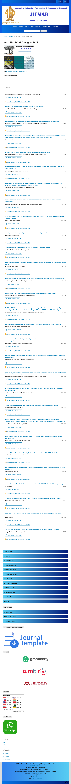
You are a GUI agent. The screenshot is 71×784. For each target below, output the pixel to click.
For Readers (6, 753)
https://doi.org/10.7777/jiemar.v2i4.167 (18, 211)
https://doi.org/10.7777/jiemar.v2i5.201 (18, 479)
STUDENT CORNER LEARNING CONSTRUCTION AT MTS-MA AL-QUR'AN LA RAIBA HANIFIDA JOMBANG (33, 498)
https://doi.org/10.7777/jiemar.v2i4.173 (18, 334)
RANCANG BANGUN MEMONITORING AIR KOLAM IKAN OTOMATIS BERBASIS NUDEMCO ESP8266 (32, 529)
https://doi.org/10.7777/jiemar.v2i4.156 (18, 102)
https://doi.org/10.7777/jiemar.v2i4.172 (18, 274)
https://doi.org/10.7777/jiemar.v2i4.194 (18, 462)
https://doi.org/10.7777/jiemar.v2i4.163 (18, 162)
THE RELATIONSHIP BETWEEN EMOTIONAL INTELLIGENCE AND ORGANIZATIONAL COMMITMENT (32, 121)
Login (65, 1)
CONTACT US (7, 596)
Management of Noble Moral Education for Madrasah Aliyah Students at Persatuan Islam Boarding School (34, 278)
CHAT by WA (7, 717)
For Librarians (6, 759)
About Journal (46, 26)
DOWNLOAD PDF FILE (13, 191)
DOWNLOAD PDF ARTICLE (14, 97)
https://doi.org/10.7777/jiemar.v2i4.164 (18, 178)
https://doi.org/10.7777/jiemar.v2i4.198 (18, 431)
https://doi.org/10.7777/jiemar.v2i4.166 (18, 195)
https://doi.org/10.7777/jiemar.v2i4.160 (18, 131)
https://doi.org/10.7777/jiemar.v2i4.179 (18, 367)
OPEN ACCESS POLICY (10, 592)
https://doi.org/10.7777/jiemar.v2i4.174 (18, 288)
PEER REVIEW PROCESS (10, 574)
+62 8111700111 (37, 778)
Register (59, 1)
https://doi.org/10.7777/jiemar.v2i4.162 (18, 147)
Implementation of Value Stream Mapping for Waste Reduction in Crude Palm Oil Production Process (33, 452)
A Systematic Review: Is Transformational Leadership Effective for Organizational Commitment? (31, 405)
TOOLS (6, 652)
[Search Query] (32, 31)
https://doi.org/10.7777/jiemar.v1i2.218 (18, 525)
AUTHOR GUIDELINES (10, 565)
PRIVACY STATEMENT (10, 587)
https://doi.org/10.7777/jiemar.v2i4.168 (18, 228)
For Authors (6, 756)
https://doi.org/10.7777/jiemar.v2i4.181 (18, 400)
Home (15, 26)
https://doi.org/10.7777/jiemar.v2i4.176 (18, 303)
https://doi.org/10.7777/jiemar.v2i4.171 (18, 257)
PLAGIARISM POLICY (9, 578)
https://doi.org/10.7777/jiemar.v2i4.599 (18, 539)
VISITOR (6, 692)
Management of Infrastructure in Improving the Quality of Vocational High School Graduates (30, 293)
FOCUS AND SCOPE (9, 560)
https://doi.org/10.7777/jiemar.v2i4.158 (18, 116)
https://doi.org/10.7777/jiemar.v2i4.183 (18, 415)
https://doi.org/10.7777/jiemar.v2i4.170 (18, 243)
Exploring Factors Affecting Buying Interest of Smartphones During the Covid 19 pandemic (30, 233)
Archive (27, 26)
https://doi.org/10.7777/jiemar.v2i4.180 (18, 384)
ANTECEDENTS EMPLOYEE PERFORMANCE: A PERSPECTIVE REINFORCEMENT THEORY (29, 92)
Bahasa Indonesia (7, 745)
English (5, 742)
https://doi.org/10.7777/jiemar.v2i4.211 (18, 508)
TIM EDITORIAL (8, 551)
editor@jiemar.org (37, 776)
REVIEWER (7, 556)
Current (21, 26)
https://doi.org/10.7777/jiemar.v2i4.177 (18, 319)
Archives (11, 36)
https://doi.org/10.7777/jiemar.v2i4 (16, 71)
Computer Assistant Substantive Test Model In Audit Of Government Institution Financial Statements (33, 324)
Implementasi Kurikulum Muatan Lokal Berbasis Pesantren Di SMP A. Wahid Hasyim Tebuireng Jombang (34, 484)
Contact (55, 26)
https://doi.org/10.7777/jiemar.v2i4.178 (18, 350)
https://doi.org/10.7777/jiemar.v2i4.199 (18, 448)
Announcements (35, 26)
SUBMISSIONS (8, 612)
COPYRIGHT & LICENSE (10, 583)
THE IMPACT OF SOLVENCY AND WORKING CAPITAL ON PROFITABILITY (24, 106)
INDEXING (7, 601)
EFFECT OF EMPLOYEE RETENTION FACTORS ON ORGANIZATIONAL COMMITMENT (27, 152)
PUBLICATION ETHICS (10, 569)
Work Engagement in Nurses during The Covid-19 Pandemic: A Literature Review (27, 247)
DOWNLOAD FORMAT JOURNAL (13, 627)
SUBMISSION (8, 607)
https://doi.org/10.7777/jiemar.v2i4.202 (18, 493)
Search (44, 31)
